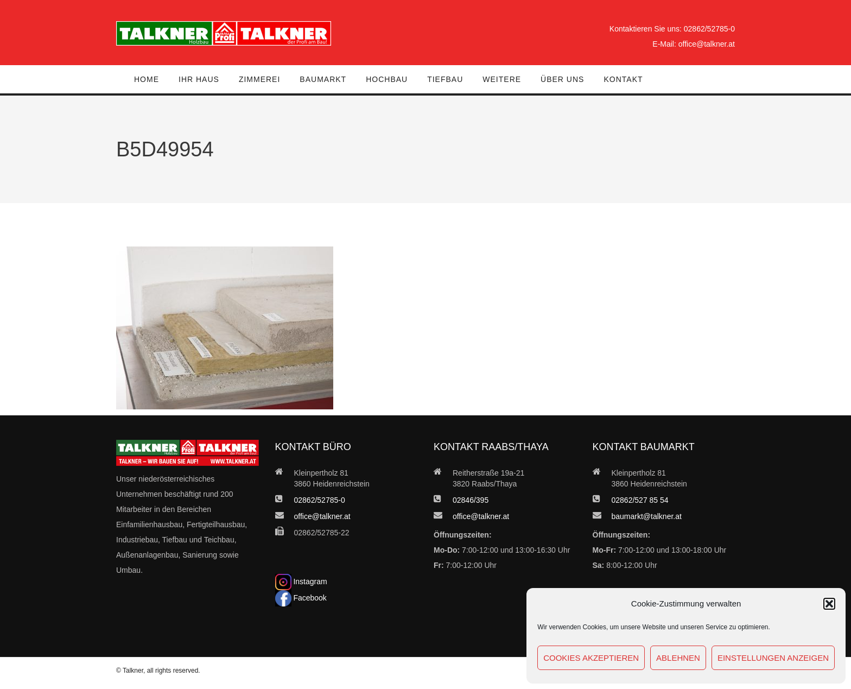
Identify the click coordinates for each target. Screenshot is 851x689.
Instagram (301, 581)
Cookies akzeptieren (591, 657)
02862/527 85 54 (640, 500)
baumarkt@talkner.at (647, 516)
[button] (829, 603)
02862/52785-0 (709, 28)
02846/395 (470, 500)
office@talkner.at (706, 44)
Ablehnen (678, 657)
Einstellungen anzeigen (773, 657)
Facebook (301, 597)
